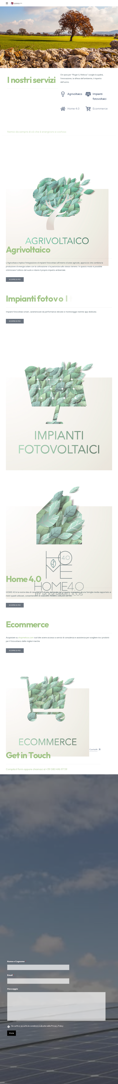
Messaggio (12, 989)
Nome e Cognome (16, 961)
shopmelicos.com (25, 637)
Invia (11, 1033)
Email (10, 975)
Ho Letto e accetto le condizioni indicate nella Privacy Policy (37, 1026)
